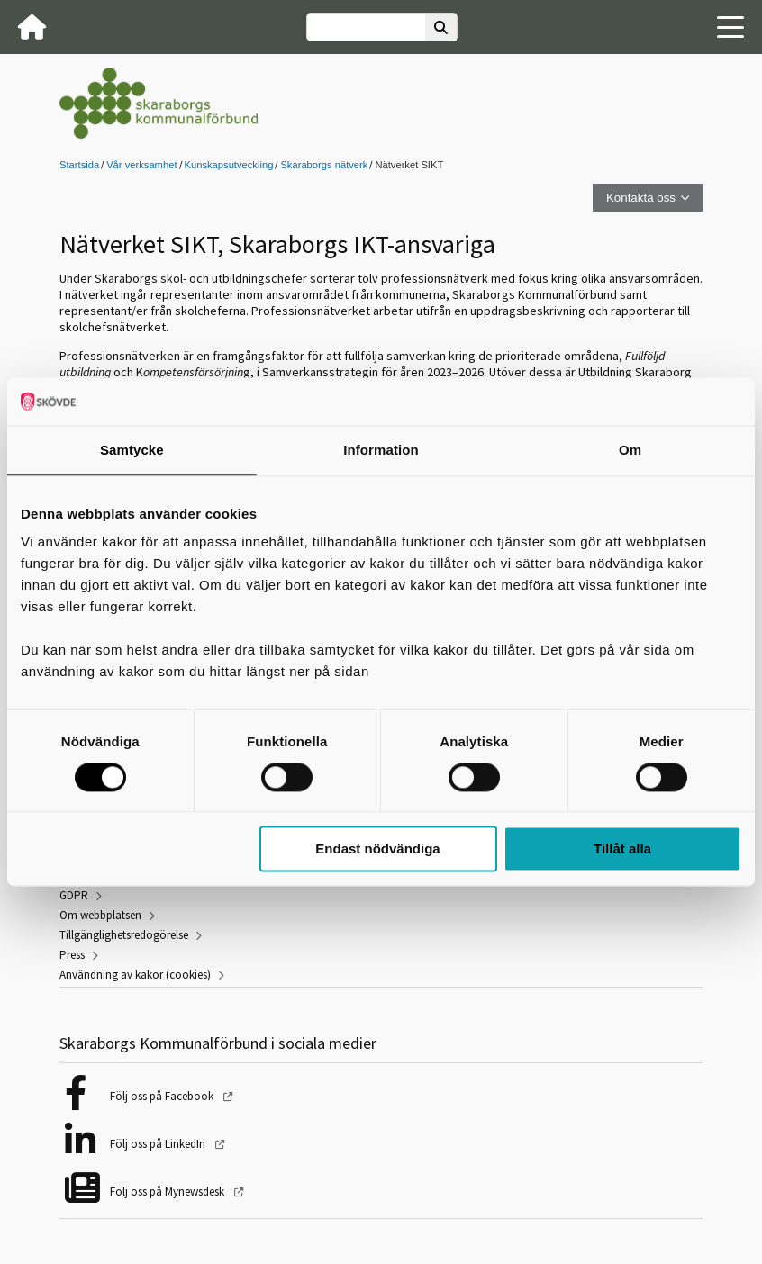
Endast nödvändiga (377, 849)
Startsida (79, 164)
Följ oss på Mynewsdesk (168, 1191)
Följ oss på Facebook (163, 1096)
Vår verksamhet (141, 164)
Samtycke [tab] (132, 449)
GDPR (73, 895)
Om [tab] (630, 449)
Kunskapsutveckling (229, 164)
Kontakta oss (641, 197)
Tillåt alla (622, 849)
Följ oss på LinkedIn (159, 1143)
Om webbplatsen (100, 915)
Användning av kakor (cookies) (135, 974)
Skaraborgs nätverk (323, 164)
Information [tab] (381, 449)
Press (72, 954)
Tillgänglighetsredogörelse (123, 935)
